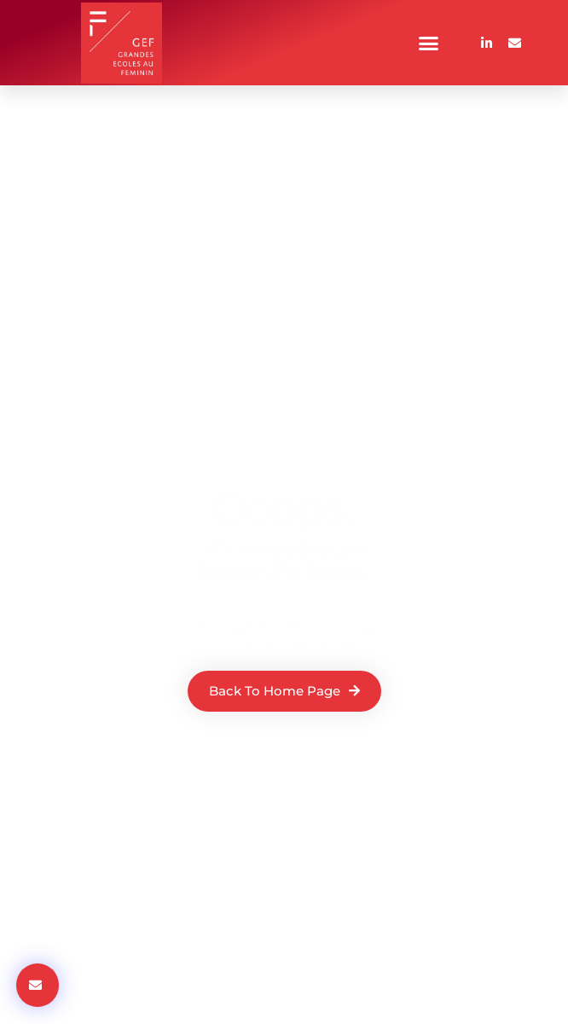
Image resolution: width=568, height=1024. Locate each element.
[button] (429, 42)
